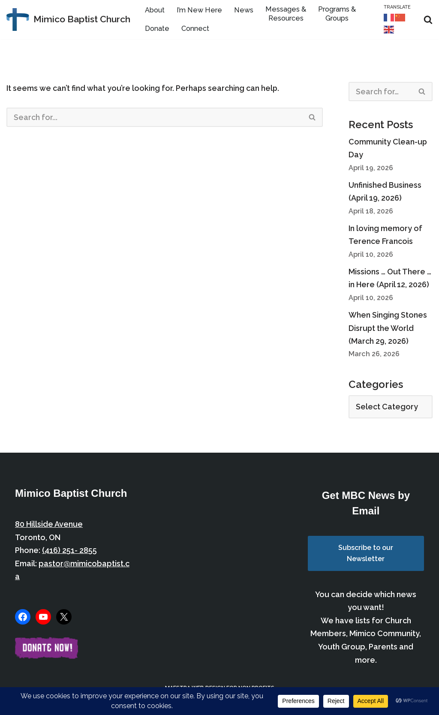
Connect (195, 29)
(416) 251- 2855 (69, 552)
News (243, 10)
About (155, 10)
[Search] (428, 19)
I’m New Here (199, 10)
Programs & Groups (337, 14)
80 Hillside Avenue (49, 526)
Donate (157, 29)
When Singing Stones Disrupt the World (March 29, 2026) (388, 329)
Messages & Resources (285, 14)
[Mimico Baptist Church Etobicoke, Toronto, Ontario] (68, 19)
